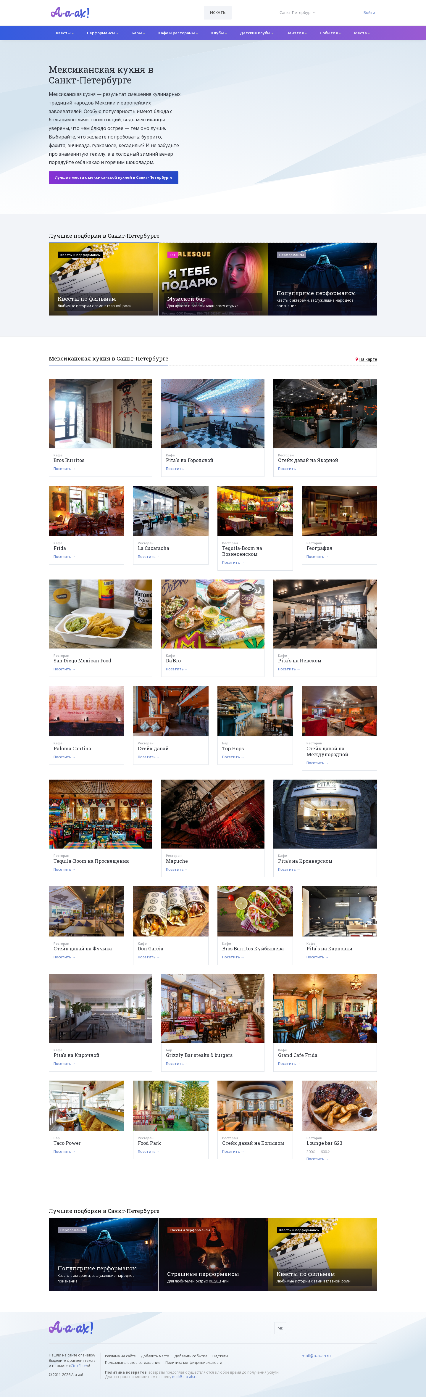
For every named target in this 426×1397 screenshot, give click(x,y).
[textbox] (172, 8)
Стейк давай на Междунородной (327, 751)
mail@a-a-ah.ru (185, 1376)
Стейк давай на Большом (253, 1143)
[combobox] (172, 12)
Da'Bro (173, 660)
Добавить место (155, 1356)
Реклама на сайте (120, 1356)
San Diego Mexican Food (82, 660)
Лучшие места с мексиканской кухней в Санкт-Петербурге (113, 177)
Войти (369, 12)
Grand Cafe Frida (297, 1055)
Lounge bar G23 (324, 1143)
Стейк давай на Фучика (83, 948)
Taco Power (67, 1143)
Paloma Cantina (72, 748)
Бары (138, 33)
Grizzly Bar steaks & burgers (199, 1055)
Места (362, 33)
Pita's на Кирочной (76, 1055)
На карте (368, 359)
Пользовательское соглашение (132, 1362)
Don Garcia (150, 948)
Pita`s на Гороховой (189, 460)
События (330, 33)
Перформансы (102, 33)
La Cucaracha (153, 548)
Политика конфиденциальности (193, 1362)
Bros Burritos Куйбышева (253, 948)
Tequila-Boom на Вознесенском (242, 551)
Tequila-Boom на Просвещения (91, 861)
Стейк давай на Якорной (308, 460)
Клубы (219, 33)
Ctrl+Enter (79, 1365)
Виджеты (220, 1356)
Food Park (149, 1143)
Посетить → (65, 468)
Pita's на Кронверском (305, 861)
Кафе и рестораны (178, 33)
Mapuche (177, 861)
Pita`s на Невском (300, 660)
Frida (60, 548)
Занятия (297, 33)
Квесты (65, 33)
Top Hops (233, 748)
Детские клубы (256, 33)
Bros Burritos (69, 460)
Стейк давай (153, 748)
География (319, 548)
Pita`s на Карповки (329, 948)
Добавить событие (190, 1356)
